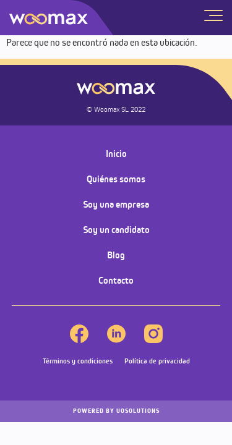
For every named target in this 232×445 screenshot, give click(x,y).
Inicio (116, 153)
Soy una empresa (116, 204)
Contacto (116, 280)
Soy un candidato (116, 229)
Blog (116, 255)
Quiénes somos (116, 179)
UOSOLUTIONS (116, 411)
